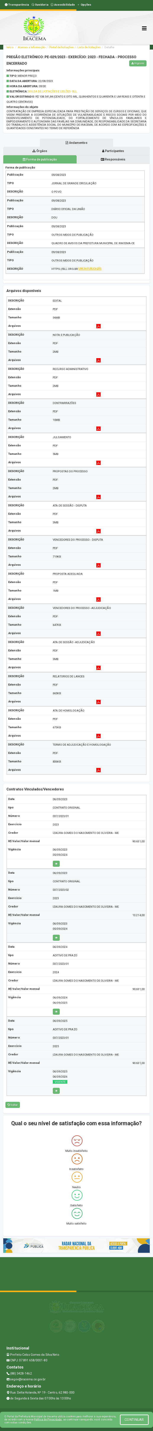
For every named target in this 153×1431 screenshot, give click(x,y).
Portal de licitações (61, 47)
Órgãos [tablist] (39, 151)
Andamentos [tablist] (76, 142)
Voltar (13, 1104)
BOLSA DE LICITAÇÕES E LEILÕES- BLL (52, 91)
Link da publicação (90, 268)
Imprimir (137, 63)
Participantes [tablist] (113, 151)
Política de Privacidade (48, 1419)
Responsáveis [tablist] (113, 159)
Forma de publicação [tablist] (40, 159)
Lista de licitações (89, 47)
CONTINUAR (134, 1420)
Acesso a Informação (31, 47)
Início (9, 47)
